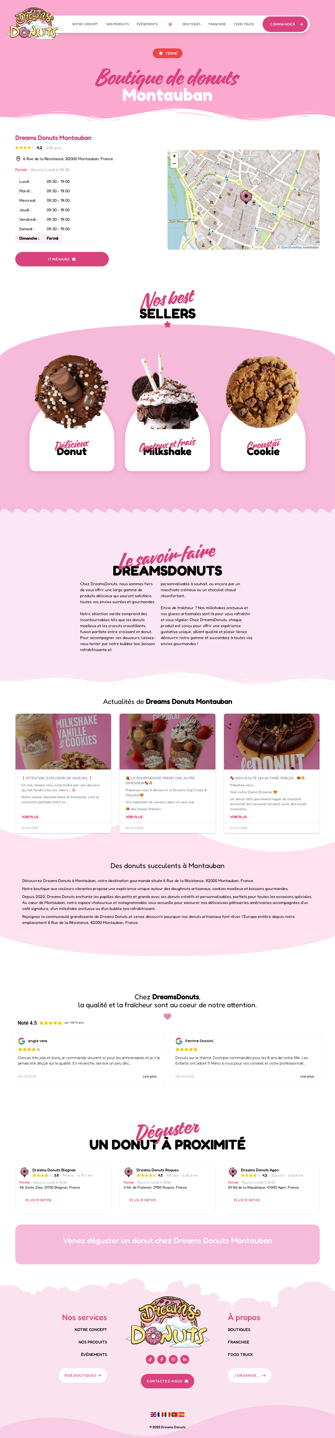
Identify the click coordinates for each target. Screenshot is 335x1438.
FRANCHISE (217, 24)
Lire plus (150, 1076)
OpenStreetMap (291, 247)
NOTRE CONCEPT (85, 24)
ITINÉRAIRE (62, 259)
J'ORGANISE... (249, 1375)
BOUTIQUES (191, 24)
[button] (246, 197)
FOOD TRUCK (244, 24)
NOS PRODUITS (117, 24)
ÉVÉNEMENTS (147, 24)
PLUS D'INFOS (38, 1200)
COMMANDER (286, 24)
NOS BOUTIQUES (83, 1375)
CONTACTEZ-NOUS (167, 1381)
